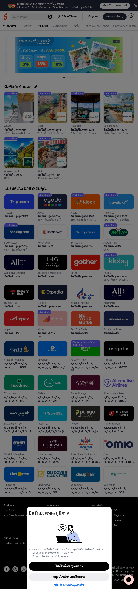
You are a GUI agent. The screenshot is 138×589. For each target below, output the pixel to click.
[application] (129, 580)
